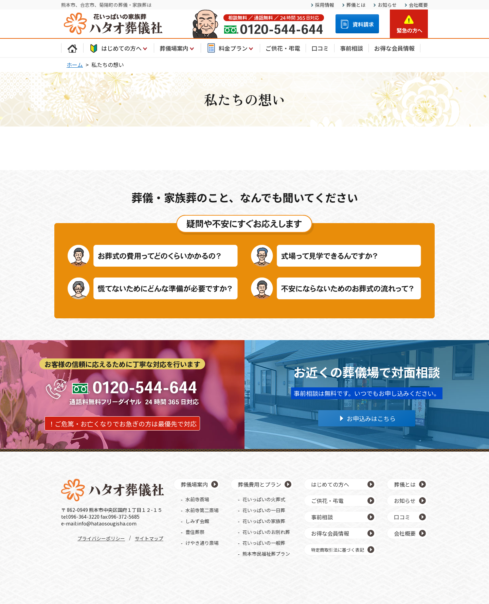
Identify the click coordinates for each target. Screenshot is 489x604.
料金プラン (230, 48)
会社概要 (418, 4)
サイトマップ (149, 538)
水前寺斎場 (197, 499)
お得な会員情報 (394, 48)
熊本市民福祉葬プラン (266, 553)
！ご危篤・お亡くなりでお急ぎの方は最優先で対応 (122, 423)
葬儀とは (355, 4)
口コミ (320, 48)
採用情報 (324, 4)
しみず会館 (197, 521)
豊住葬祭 (194, 531)
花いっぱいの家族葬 (263, 521)
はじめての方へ (118, 48)
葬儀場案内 (177, 48)
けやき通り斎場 (202, 542)
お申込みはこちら (371, 418)
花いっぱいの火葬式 (263, 499)
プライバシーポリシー (101, 538)
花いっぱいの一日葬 (263, 510)
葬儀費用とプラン (259, 484)
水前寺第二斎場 (202, 510)
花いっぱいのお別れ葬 (266, 531)
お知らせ (387, 4)
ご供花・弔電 (283, 48)
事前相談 (351, 48)
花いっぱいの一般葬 (263, 542)
